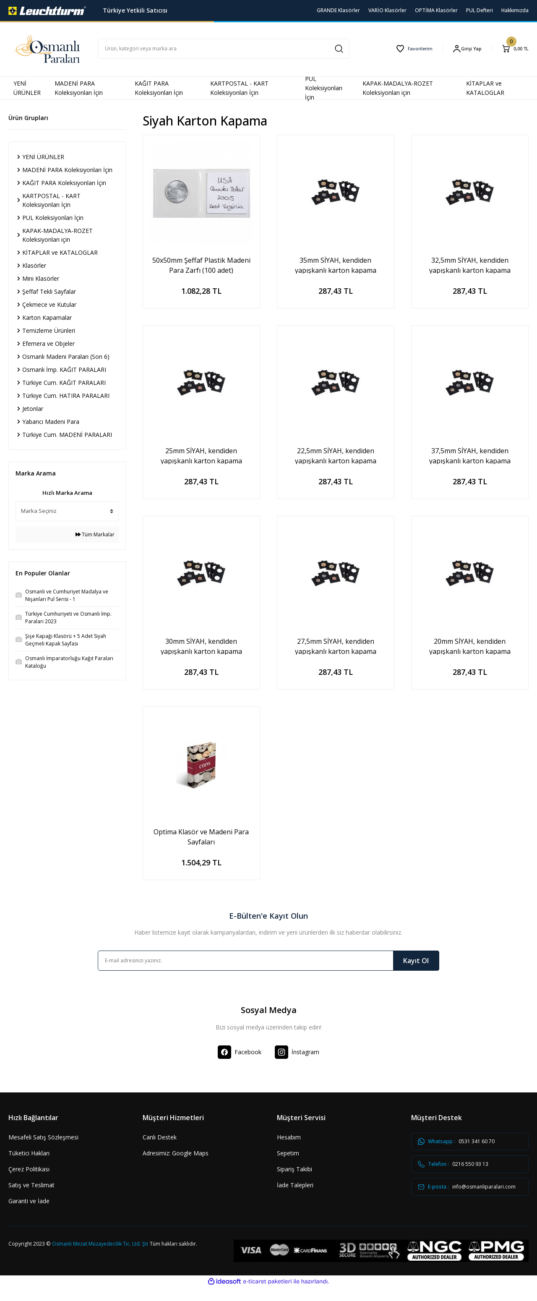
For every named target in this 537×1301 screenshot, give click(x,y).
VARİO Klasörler (387, 10)
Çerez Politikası (29, 1169)
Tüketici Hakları (29, 1153)
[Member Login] (464, 48)
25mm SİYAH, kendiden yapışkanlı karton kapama (201, 455)
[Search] (223, 49)
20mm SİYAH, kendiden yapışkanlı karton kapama (470, 646)
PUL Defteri (479, 10)
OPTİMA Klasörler (436, 10)
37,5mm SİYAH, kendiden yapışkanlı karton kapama (470, 455)
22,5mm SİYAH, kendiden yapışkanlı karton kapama (335, 455)
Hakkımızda (515, 10)
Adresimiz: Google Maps (176, 1153)
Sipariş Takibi (294, 1169)
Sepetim (288, 1153)
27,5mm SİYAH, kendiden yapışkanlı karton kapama (335, 646)
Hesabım (289, 1137)
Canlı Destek (160, 1137)
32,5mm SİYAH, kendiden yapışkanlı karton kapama (470, 265)
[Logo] (47, 9)
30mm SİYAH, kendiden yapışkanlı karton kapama (201, 646)
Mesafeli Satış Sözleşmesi (43, 1137)
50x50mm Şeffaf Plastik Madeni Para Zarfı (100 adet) (201, 265)
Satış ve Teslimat (31, 1185)
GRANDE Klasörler (338, 10)
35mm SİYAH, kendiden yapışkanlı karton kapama (335, 265)
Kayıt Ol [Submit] (416, 960)
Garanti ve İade (29, 1201)
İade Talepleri (295, 1185)
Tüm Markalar (95, 534)
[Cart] (514, 48)
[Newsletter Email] (268, 961)
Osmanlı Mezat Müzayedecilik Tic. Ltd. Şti (100, 1257)
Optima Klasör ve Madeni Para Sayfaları (201, 836)
